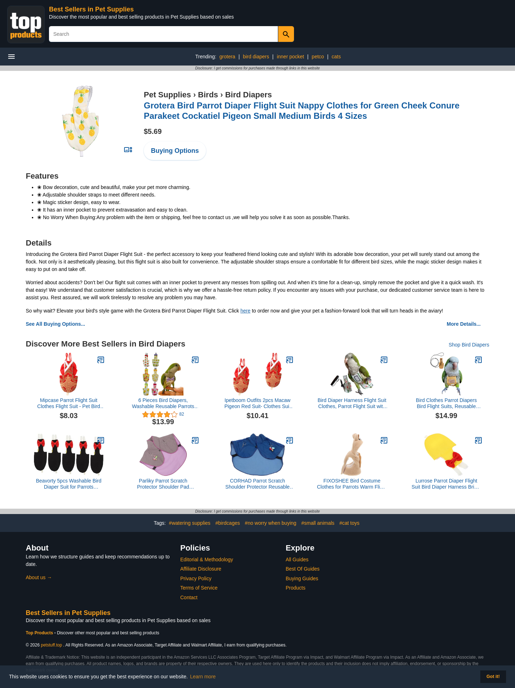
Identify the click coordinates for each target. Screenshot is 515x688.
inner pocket (290, 56)
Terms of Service (198, 588)
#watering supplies (189, 523)
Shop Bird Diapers (468, 345)
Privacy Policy (195, 578)
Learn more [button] (203, 676)
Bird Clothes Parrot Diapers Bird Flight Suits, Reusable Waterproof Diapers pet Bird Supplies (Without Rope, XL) (446, 403)
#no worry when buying (270, 523)
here (245, 311)
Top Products (40, 632)
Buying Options (175, 150)
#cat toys (349, 523)
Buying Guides (302, 578)
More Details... (464, 324)
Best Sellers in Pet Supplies (91, 9)
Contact (188, 597)
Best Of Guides (303, 569)
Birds (208, 94)
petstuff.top (51, 645)
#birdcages (227, 523)
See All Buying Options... (55, 324)
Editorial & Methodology (206, 559)
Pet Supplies (167, 94)
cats (336, 56)
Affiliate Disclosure (200, 569)
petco (318, 56)
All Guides (297, 559)
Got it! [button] (493, 676)
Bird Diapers (248, 94)
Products (295, 588)
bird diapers (256, 56)
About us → (39, 577)
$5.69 (153, 131)
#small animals (317, 523)
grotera (227, 56)
